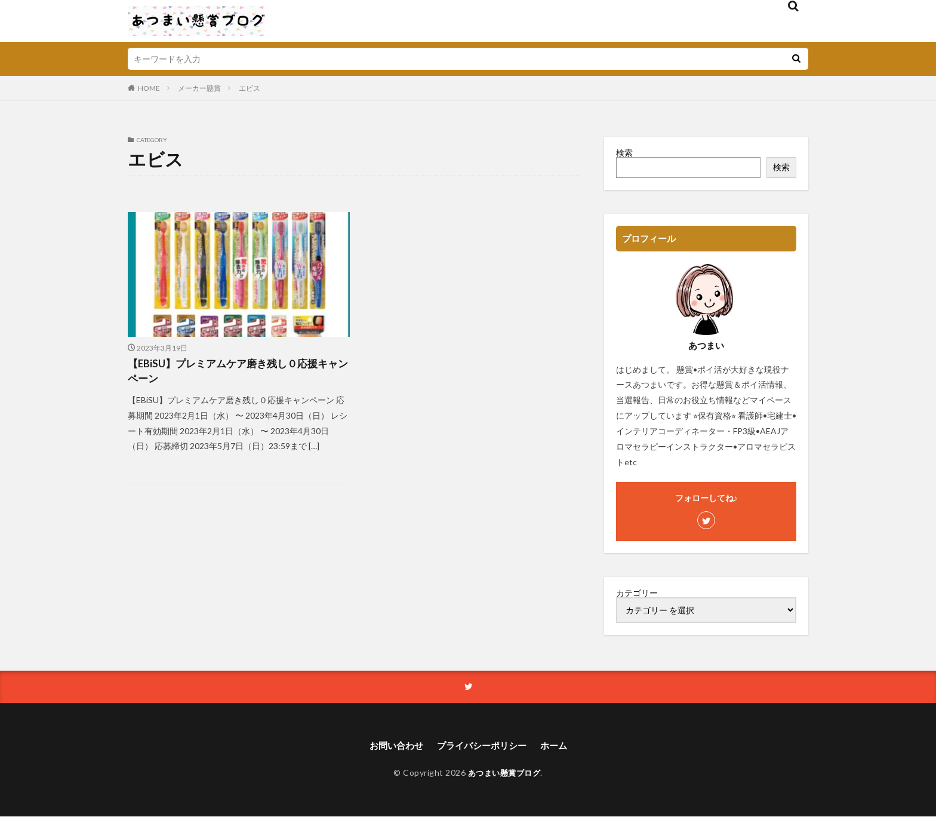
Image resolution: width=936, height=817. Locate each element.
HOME (149, 88)
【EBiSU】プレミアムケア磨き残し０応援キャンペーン (233, 372)
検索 (624, 153)
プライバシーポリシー (482, 746)
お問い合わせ (392, 746)
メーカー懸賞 (199, 88)
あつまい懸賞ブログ (504, 774)
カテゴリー (637, 593)
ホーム (558, 746)
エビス (249, 88)
